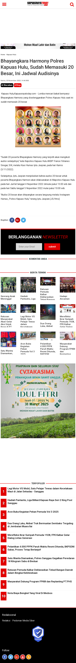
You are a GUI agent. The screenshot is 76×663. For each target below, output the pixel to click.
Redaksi (6, 620)
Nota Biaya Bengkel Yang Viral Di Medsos (30, 593)
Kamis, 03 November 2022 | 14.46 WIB (15, 81)
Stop (18, 85)
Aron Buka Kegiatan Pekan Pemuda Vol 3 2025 (33, 511)
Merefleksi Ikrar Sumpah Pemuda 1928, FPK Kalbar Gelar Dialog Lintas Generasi (67, 324)
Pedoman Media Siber (23, 620)
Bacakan (7, 85)
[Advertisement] (38, 22)
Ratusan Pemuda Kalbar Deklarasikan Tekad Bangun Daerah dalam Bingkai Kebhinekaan (47, 298)
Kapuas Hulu (11, 55)
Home (3, 55)
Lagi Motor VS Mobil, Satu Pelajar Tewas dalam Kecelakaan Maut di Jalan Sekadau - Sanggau (27, 325)
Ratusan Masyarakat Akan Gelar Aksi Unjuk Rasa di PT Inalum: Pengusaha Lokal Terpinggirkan (8, 326)
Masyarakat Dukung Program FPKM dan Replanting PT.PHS (40, 581)
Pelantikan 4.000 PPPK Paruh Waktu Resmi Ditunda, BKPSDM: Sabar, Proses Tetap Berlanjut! (48, 352)
